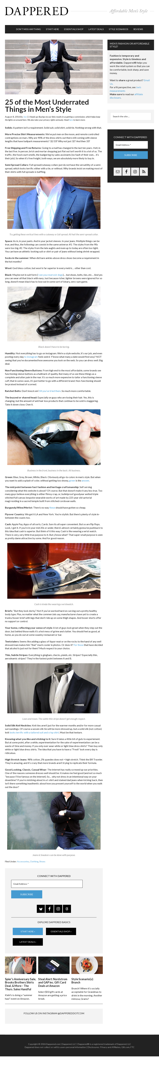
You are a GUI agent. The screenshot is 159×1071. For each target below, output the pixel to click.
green (72, 475)
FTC (132, 1061)
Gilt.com (125, 1061)
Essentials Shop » (61, 926)
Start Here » (28, 926)
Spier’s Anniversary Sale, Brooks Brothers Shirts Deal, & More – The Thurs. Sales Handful (20, 978)
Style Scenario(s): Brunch (82, 974)
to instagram (31, 352)
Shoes (42, 856)
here (71, 115)
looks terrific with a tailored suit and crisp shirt (34, 727)
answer (85, 475)
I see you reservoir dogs (50, 269)
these (52, 502)
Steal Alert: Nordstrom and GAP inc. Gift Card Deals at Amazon (52, 976)
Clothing (34, 856)
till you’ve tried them (50, 386)
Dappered (79, 10)
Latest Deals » (28, 937)
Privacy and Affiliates (110, 1061)
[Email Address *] (47, 879)
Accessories (23, 856)
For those (79, 640)
